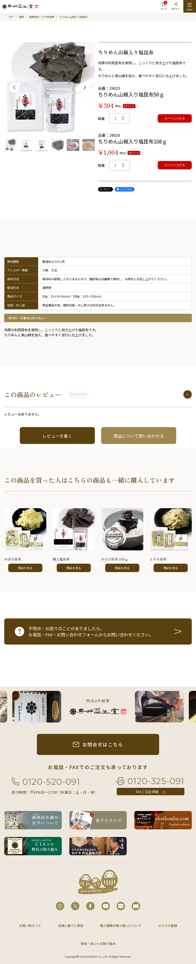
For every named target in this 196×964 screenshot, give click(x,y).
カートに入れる (174, 118)
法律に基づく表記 (70, 925)
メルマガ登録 (167, 925)
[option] (49, 87)
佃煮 (21, 17)
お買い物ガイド (30, 925)
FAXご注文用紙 (147, 791)
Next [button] (85, 87)
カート (164, 5)
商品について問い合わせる (139, 436)
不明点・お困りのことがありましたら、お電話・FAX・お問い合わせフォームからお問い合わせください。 (90, 631)
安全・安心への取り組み (98, 943)
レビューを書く (57, 436)
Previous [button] (14, 87)
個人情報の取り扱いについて (120, 925)
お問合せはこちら (102, 744)
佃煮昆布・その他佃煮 (41, 17)
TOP (10, 17)
